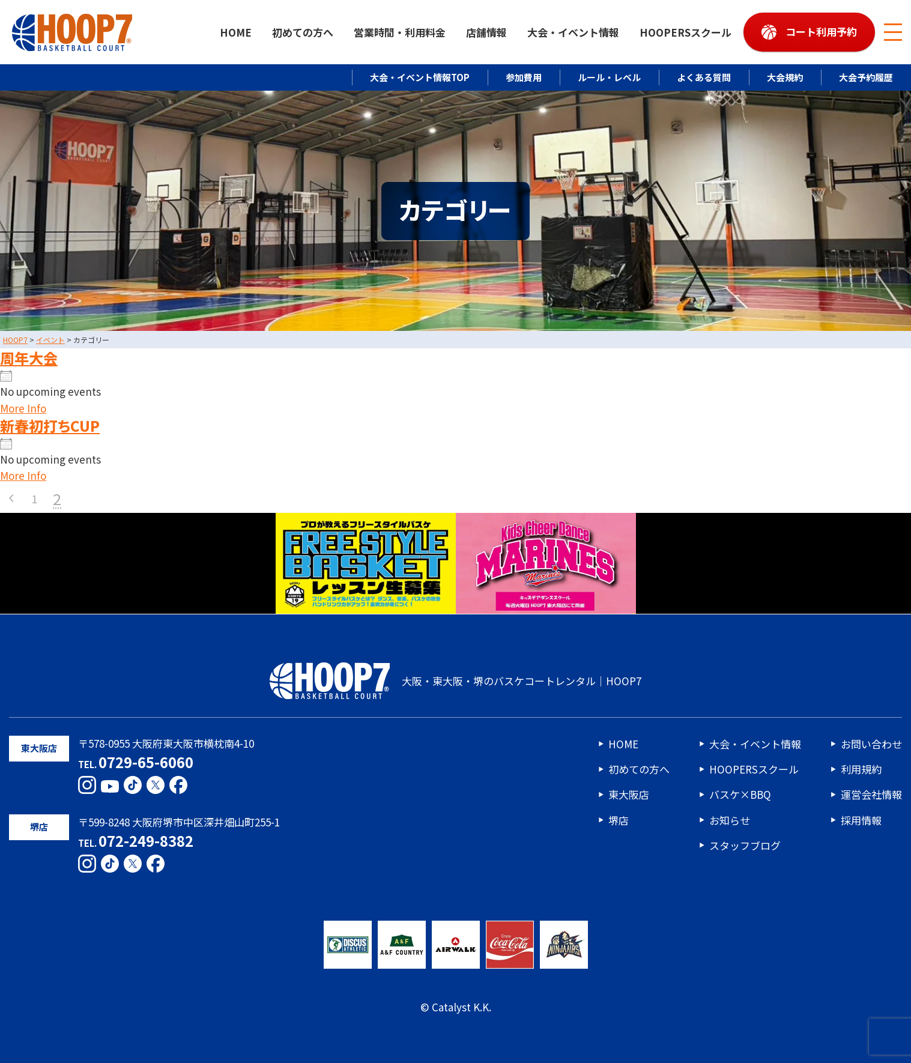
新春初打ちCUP (50, 425)
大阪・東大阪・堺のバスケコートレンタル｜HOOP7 (455, 681)
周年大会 (29, 357)
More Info (23, 408)
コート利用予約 (821, 31)
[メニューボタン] (893, 32)
